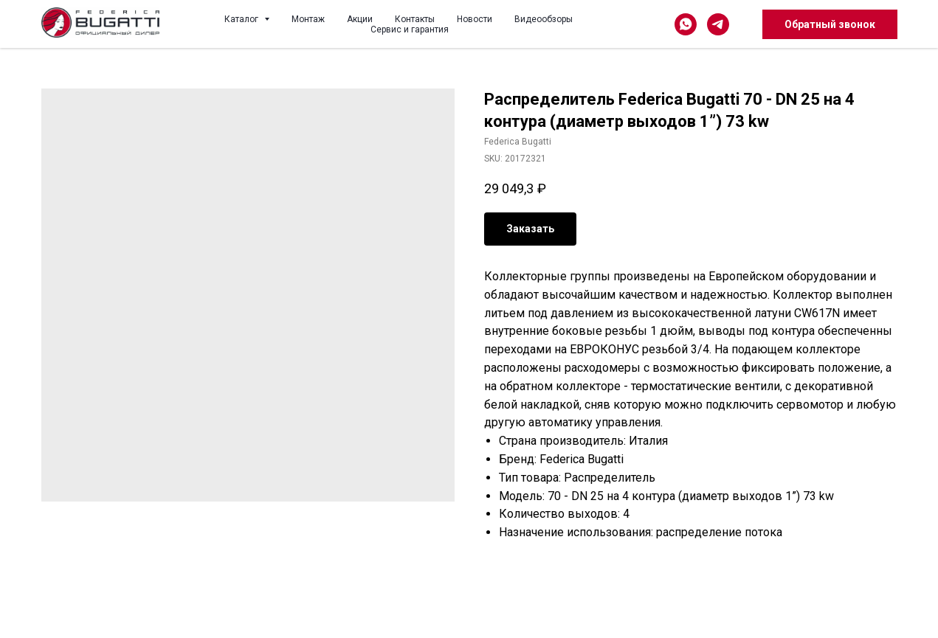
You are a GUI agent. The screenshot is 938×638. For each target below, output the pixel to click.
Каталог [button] (242, 19)
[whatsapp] (686, 24)
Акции (360, 19)
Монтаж (308, 19)
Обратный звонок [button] (829, 24)
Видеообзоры (543, 19)
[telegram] (718, 24)
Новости (474, 19)
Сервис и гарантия (409, 29)
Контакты (415, 19)
